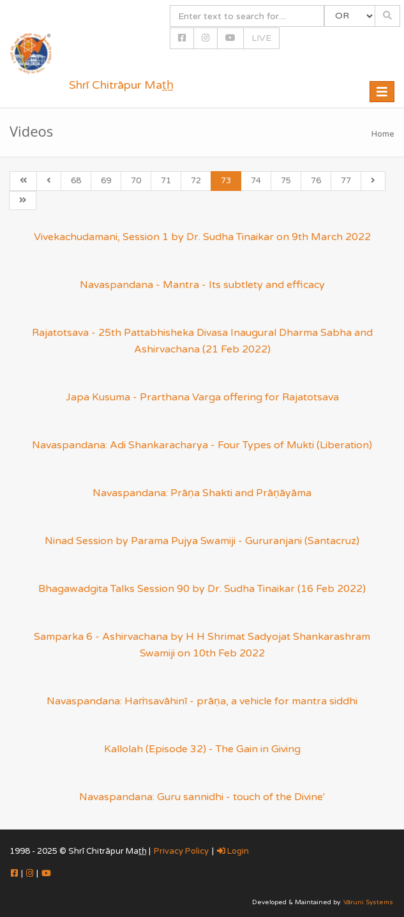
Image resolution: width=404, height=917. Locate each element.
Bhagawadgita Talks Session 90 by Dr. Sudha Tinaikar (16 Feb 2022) (202, 588)
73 (226, 181)
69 (106, 181)
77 (346, 181)
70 (136, 181)
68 (76, 181)
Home (382, 134)
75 (286, 181)
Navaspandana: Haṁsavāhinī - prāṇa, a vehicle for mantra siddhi (202, 701)
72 (196, 181)
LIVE (261, 38)
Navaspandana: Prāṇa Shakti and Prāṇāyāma (202, 493)
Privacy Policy (181, 851)
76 (316, 181)
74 (256, 181)
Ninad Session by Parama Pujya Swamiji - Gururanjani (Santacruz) (202, 540)
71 (166, 181)
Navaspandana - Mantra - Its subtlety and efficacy (202, 284)
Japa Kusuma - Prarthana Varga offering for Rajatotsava (202, 397)
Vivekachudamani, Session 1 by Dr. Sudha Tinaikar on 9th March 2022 (202, 237)
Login (233, 851)
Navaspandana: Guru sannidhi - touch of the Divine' (202, 797)
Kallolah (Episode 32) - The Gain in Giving (202, 749)
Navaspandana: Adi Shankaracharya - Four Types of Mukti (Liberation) (202, 445)
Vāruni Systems (368, 902)
